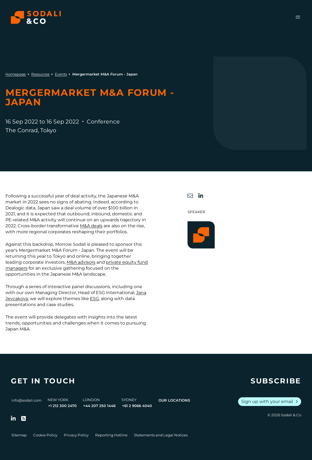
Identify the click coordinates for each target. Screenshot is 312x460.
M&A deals (91, 225)
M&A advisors (81, 262)
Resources (40, 74)
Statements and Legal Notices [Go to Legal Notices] (161, 435)
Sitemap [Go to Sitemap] (19, 435)
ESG (94, 298)
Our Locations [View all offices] (174, 400)
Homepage (15, 74)
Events (61, 74)
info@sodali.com (26, 400)
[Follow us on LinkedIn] (13, 418)
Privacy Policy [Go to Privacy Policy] (76, 435)
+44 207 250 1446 (99, 406)
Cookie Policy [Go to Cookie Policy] (45, 435)
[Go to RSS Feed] (23, 418)
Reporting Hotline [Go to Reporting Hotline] (111, 435)
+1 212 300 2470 (62, 406)
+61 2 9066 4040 (137, 406)
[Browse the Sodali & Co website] (36, 17)
